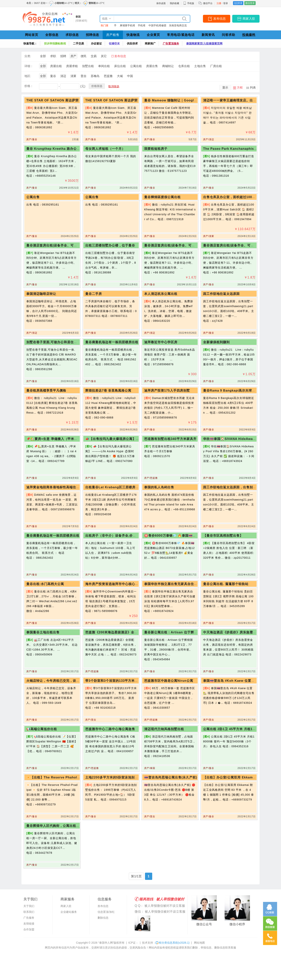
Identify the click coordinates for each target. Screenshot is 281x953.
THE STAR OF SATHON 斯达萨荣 (52, 100)
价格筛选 (96, 86)
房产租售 (112, 34)
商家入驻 (249, 18)
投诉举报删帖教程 (55, 43)
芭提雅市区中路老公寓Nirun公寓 (168, 680)
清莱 (73, 76)
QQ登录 (238, 3)
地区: (27, 76)
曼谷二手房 (93, 293)
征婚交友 (114, 43)
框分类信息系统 (172, 942)
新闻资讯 (208, 34)
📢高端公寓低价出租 (41, 729)
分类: (27, 56)
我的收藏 (174, 3)
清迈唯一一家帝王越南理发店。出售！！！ (234, 100)
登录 (225, 3)
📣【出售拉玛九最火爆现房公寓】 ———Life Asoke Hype (129, 439)
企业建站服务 (68, 911)
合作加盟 (28, 929)
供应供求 (132, 43)
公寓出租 (136, 66)
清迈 (63, 76)
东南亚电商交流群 (178, 26)
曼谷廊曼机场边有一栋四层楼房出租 (111, 342)
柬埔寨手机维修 (127, 26)
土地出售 (200, 66)
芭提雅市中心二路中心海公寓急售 (110, 729)
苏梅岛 (95, 76)
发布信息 (219, 18)
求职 (53, 56)
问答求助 (228, 34)
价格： (28, 86)
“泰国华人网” (106, 942)
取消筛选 (113, 86)
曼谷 (53, 76)
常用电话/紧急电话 (181, 34)
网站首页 (31, 34)
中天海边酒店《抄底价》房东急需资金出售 (234, 632)
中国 (130, 76)
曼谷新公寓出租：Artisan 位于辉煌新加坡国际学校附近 (185, 632)
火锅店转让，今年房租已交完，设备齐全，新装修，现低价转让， (74, 680)
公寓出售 (33, 197)
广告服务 (28, 917)
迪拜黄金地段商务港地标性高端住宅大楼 (56, 487)
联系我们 (28, 911)
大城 (120, 76)
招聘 (63, 56)
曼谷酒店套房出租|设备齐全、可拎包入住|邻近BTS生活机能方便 (74, 245)
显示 (225, 87)
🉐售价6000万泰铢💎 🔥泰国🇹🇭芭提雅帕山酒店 (180, 535)
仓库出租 (184, 66)
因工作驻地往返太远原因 (221, 293)
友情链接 (28, 923)
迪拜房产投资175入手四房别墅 (167, 390)
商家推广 (150, 43)
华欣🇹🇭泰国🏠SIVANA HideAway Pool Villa (237, 439)
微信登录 (250, 3)
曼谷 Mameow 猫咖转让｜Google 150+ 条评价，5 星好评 (188, 100)
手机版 (188, 3)
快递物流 (133, 34)
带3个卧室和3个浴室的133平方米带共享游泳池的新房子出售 (130, 680)
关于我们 (28, 906)
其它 (104, 56)
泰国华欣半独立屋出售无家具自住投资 (172, 584)
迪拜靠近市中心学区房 (160, 342)
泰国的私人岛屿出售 (159, 487)
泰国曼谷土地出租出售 (43, 632)
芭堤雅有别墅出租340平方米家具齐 (170, 439)
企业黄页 (153, 34)
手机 (115, 26)
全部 (43, 56)
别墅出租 (88, 66)
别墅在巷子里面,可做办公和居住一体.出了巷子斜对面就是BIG (71, 342)
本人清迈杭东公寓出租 (160, 293)
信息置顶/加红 (106, 911)
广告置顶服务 (171, 43)
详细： (28, 66)
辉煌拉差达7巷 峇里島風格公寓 (108, 390)
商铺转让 (168, 66)
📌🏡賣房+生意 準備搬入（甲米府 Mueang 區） (62, 439)
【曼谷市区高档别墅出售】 (223, 535)
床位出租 (120, 66)
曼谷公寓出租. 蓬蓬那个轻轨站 (225, 584)
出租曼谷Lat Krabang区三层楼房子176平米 (118, 487)
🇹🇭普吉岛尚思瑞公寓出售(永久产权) (170, 777)
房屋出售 (152, 66)
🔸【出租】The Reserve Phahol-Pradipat (59, 777)
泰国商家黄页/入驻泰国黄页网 (204, 43)
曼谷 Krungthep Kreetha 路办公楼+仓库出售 (60, 148)
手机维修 (141, 26)
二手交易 (78, 43)
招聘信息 (92, 34)
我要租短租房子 (155, 148)
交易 (94, 56)
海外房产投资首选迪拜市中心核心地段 (113, 584)
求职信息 (72, 34)
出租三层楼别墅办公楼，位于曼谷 (110, 245)
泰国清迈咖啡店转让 (41, 293)
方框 (240, 87)
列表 (253, 87)
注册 (219, 3)
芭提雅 (108, 76)
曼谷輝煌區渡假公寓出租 (162, 197)
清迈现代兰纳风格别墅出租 (164, 729)
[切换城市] (81, 20)
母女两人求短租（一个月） (105, 148)
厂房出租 (216, 66)
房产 (73, 56)
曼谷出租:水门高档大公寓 (45, 584)
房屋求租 (72, 66)
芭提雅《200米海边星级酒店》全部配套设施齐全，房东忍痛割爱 (133, 632)
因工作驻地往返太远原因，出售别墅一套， (234, 487)
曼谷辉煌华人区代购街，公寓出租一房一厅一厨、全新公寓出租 (72, 825)
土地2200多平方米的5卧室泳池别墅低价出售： (120, 777)
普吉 (83, 76)
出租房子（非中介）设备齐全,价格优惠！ (115, 535)
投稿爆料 (248, 34)
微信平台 (208, 3)
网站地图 (199, 942)
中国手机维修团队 (157, 26)
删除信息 (103, 917)
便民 (83, 56)
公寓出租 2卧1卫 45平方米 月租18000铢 (233, 729)
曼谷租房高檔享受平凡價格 (46, 390)
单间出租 (104, 66)
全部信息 (52, 34)
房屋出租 (56, 66)
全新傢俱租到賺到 (216, 342)
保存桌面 (161, 3)
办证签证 (96, 43)
